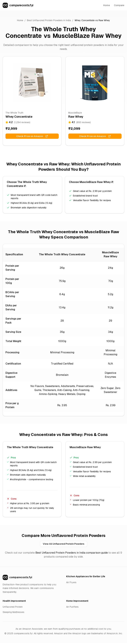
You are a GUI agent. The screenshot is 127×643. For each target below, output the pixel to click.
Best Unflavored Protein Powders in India (49, 20)
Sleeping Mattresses (13, 612)
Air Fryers (71, 582)
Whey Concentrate (85, 20)
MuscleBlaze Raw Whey (87, 36)
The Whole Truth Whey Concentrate (50, 32)
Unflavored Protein (13, 606)
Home (106, 5)
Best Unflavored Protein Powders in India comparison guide (71, 552)
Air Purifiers (72, 606)
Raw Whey (104, 20)
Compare (119, 5)
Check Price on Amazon (32, 136)
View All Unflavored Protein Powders (63, 543)
